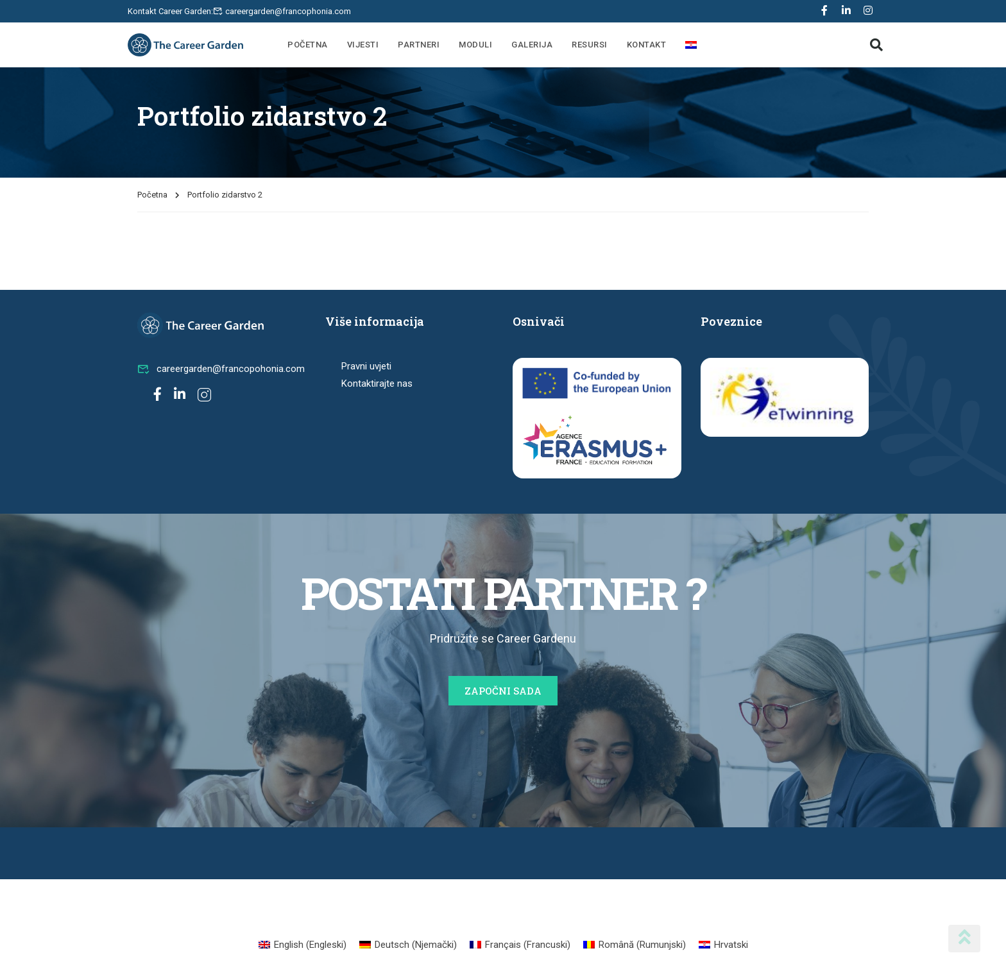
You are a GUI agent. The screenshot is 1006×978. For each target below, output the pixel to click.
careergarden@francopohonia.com (221, 369)
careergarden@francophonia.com (288, 11)
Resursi (590, 44)
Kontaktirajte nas (377, 383)
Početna (307, 44)
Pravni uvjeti (366, 366)
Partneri (418, 44)
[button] (876, 45)
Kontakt (647, 44)
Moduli (475, 44)
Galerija (531, 44)
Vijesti (363, 44)
